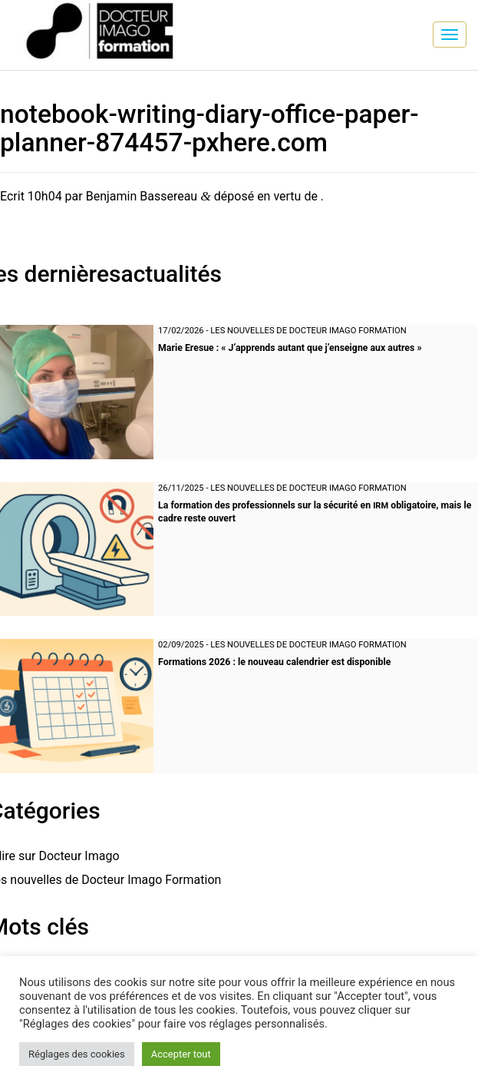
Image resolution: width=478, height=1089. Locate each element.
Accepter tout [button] (181, 1054)
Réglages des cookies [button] (76, 1054)
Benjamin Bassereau (142, 196)
